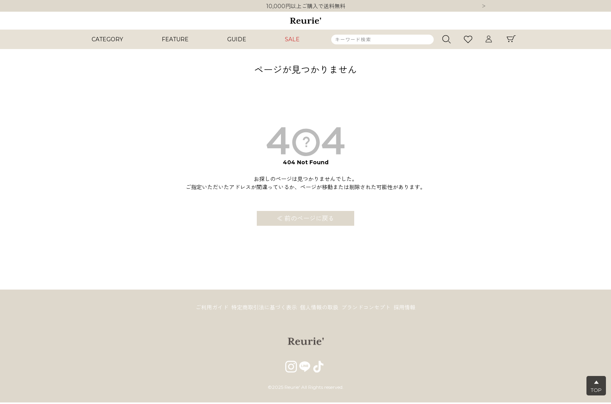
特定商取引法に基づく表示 (262, 308)
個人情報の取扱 (319, 308)
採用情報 (408, 308)
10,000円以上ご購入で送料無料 (305, 6)
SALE (292, 39)
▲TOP (596, 386)
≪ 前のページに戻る (305, 218)
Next (483, 7)
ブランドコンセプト (367, 308)
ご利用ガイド (208, 308)
